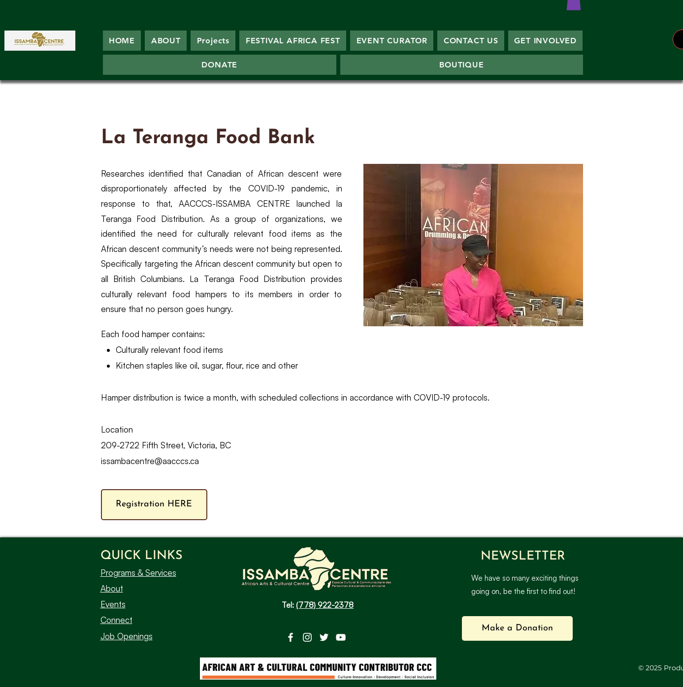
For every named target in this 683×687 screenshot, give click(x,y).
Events (113, 604)
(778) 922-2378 (325, 605)
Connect (116, 620)
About (111, 588)
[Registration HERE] (154, 504)
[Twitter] (324, 637)
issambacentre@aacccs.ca (150, 461)
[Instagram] (307, 637)
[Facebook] (290, 637)
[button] (517, 628)
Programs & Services (138, 572)
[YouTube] (341, 637)
